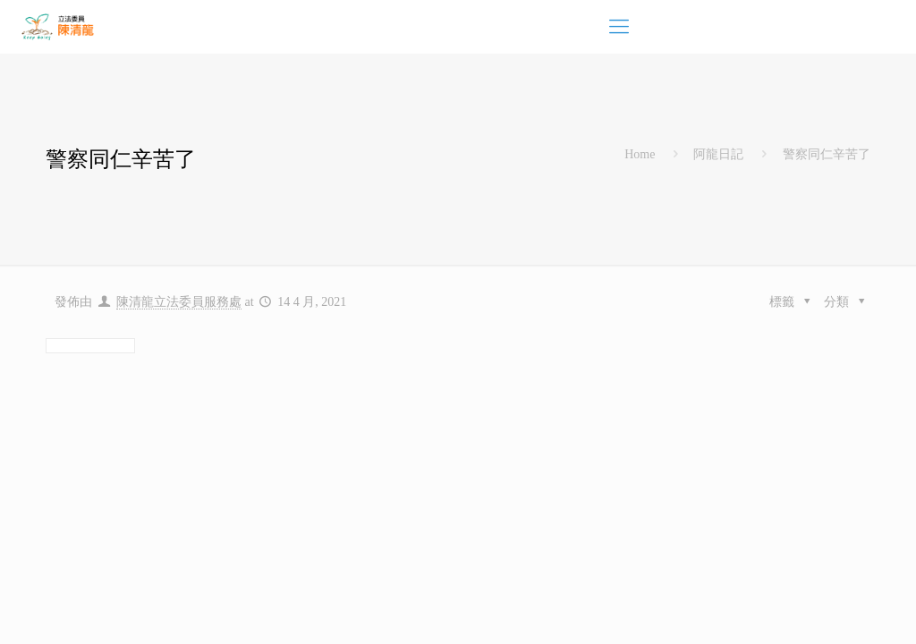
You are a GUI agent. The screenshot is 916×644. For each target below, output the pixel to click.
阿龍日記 (718, 154)
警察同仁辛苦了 (826, 154)
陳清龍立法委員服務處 (179, 302)
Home (639, 154)
